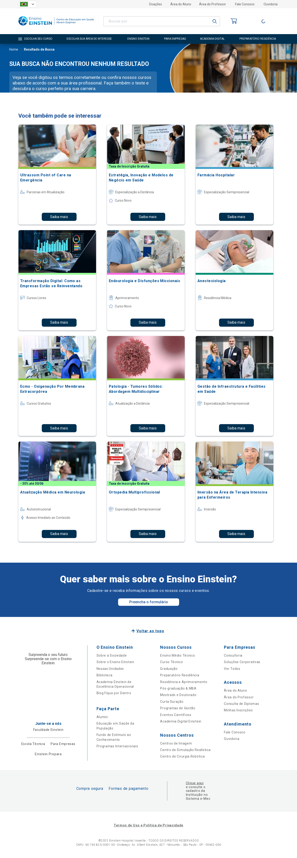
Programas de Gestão (177, 708)
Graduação (169, 669)
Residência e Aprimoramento (183, 682)
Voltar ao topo (150, 631)
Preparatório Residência (179, 675)
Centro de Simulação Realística (185, 750)
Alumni (102, 717)
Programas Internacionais (117, 746)
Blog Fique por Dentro (114, 693)
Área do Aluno (180, 4)
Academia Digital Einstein (180, 721)
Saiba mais (59, 217)
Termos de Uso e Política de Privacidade (148, 825)
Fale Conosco (245, 4)
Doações (155, 4)
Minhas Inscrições (238, 710)
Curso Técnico (171, 662)
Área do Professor (212, 4)
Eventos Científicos (175, 715)
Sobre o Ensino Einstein (115, 662)
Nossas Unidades (110, 669)
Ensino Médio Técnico (177, 655)
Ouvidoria (271, 4)
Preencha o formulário (148, 602)
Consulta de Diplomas (241, 704)
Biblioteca (105, 675)
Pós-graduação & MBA (178, 688)
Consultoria (233, 655)
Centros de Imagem (176, 743)
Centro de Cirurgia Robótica (182, 756)
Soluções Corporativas (242, 662)
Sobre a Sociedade (112, 655)
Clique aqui (195, 783)
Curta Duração (171, 701)
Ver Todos (232, 669)
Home (13, 50)
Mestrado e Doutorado (178, 695)
